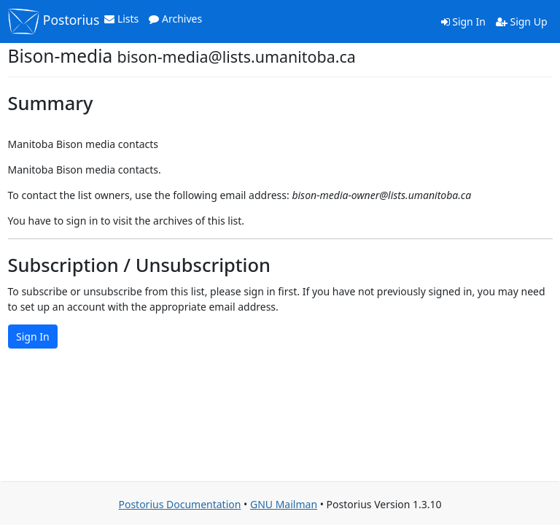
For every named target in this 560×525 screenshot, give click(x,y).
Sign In (463, 21)
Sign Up (522, 21)
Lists (121, 19)
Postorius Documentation (179, 504)
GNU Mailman (283, 504)
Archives (175, 19)
